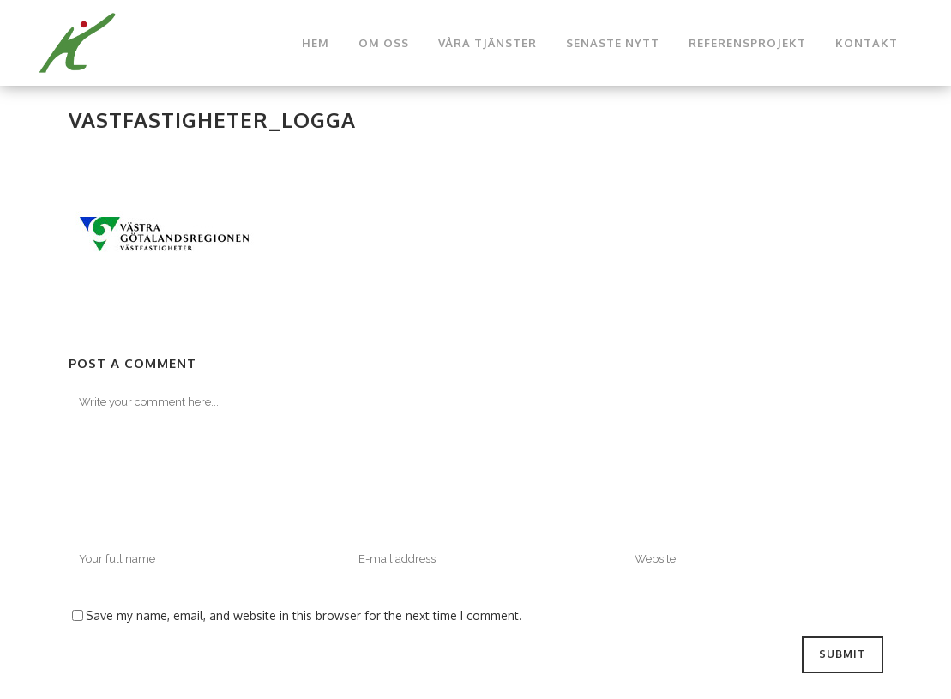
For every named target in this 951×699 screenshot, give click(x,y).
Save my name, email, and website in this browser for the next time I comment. (304, 615)
